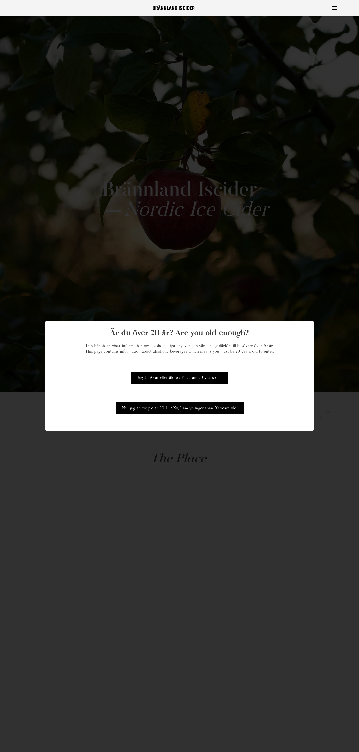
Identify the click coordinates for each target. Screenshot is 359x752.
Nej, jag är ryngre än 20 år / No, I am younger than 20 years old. (179, 408)
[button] (335, 8)
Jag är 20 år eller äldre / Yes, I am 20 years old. (180, 378)
